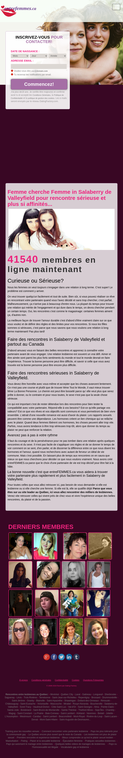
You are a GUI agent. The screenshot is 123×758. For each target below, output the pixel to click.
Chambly (110, 710)
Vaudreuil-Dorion (41, 707)
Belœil (101, 713)
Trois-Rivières (30, 697)
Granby (30, 700)
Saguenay (10, 697)
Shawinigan (70, 700)
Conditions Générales (41, 95)
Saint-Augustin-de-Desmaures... (75, 719)
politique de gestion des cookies (41, 98)
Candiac (37, 716)
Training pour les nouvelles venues (22, 731)
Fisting (24, 741)
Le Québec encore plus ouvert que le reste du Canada (54, 734)
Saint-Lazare (110, 716)
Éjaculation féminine (72, 741)
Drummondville (109, 697)
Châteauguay (11, 703)
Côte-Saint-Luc (58, 707)
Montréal (54, 694)
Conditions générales (41, 680)
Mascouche (56, 703)
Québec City (67, 694)
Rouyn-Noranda (80, 703)
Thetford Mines (85, 710)
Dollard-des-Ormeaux (88, 700)
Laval (77, 694)
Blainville (40, 700)
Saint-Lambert (68, 713)
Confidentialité (61, 680)
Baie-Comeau (52, 713)
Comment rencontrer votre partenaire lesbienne (65, 731)
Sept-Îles (99, 710)
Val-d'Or (72, 707)
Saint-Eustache (27, 703)
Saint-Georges (85, 707)
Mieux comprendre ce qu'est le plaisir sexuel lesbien (87, 737)
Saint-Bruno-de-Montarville (46, 710)
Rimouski (105, 700)
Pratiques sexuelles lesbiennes (100, 741)
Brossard (95, 697)
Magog (12, 713)
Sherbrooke (110, 694)
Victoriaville (42, 703)
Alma (96, 707)
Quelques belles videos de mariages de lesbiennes (80, 744)
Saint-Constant (24, 713)
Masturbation (12, 741)
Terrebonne (44, 697)
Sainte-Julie (13, 710)
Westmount (25, 716)
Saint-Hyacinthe (54, 700)
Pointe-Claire (107, 707)
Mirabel (67, 703)
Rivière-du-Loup (94, 716)
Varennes (91, 713)
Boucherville (96, 703)
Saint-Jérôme (18, 700)
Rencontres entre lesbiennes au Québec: (27, 694)
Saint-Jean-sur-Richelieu (64, 697)
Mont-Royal (79, 716)
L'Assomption (11, 716)
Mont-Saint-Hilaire (49, 719)
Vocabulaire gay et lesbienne (75, 747)
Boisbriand (26, 710)
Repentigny (84, 697)
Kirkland (81, 713)
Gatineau (86, 694)
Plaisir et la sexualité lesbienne (45, 741)
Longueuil (98, 694)
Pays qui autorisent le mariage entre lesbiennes (29, 744)
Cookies (75, 680)
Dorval (34, 719)
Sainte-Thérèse (68, 710)
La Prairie (38, 713)
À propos (23, 680)
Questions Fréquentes (93, 680)
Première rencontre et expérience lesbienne (38, 737)
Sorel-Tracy (25, 707)
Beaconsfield (65, 716)
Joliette (109, 713)
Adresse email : (22, 60)
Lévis (19, 697)
